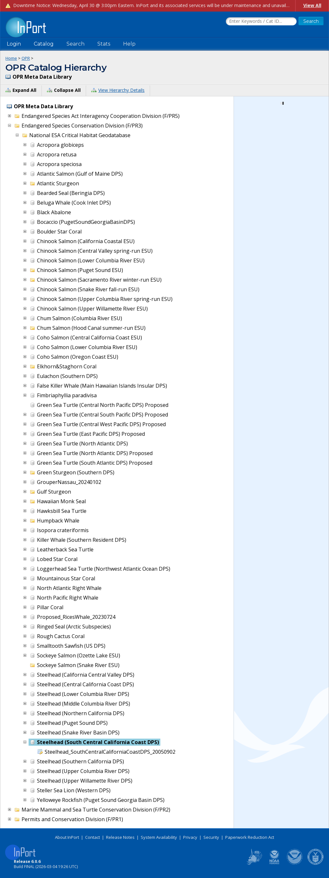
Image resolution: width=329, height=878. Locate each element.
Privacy (190, 837)
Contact (92, 837)
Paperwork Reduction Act (249, 837)
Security (211, 837)
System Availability (159, 837)
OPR (26, 58)
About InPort (67, 837)
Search (75, 44)
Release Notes (120, 837)
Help (129, 44)
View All (312, 5)
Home (11, 58)
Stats (103, 44)
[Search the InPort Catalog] (261, 21)
